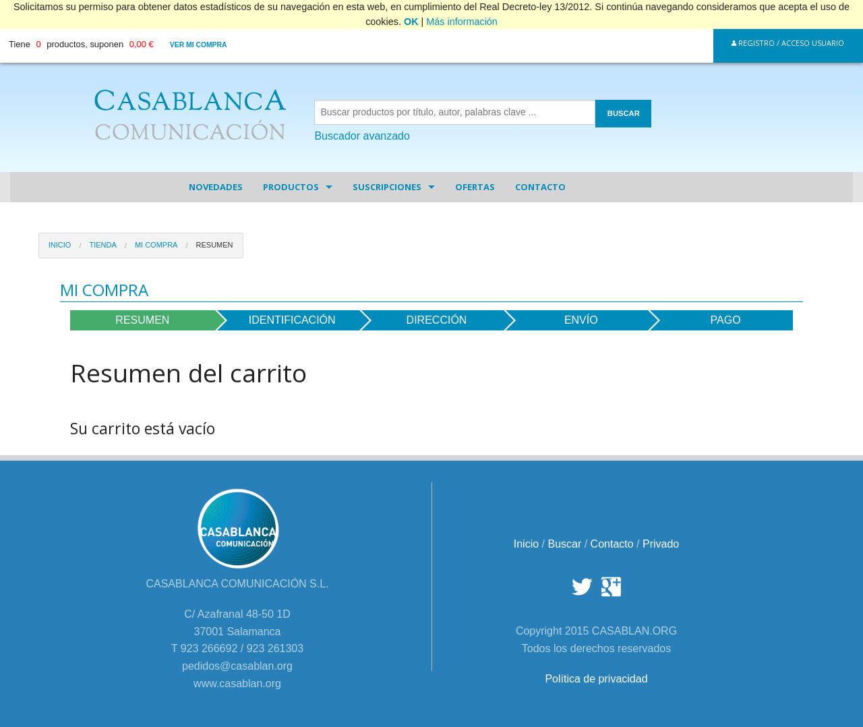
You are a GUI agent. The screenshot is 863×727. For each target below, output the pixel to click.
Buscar (564, 544)
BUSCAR (623, 113)
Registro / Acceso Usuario (788, 43)
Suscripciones (387, 187)
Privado (661, 544)
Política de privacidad (596, 679)
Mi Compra (156, 245)
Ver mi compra (198, 45)
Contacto (540, 187)
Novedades (216, 187)
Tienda (102, 245)
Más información (462, 21)
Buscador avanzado (361, 136)
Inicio (60, 245)
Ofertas (475, 187)
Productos (291, 187)
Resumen (214, 245)
